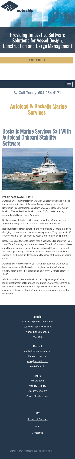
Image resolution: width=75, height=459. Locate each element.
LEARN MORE (36, 60)
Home (38, 412)
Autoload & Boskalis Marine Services (38, 109)
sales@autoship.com (37, 361)
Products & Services (38, 419)
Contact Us (37, 433)
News (37, 426)
